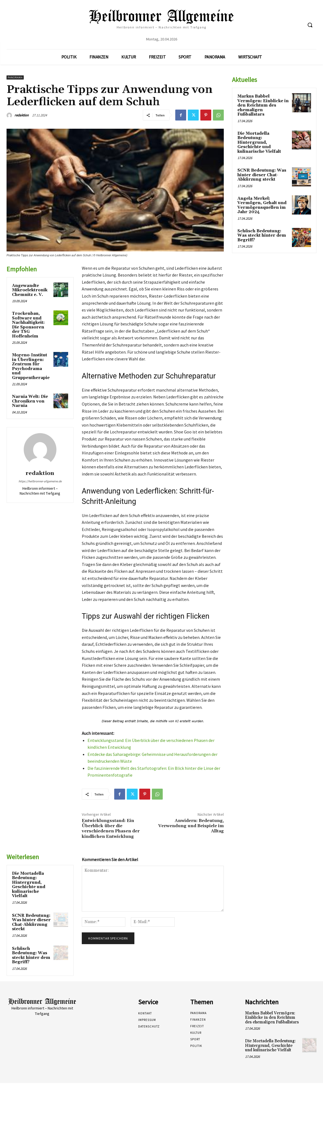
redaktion (21, 115)
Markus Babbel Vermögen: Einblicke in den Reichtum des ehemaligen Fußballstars (263, 105)
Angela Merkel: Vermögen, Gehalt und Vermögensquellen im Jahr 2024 (261, 205)
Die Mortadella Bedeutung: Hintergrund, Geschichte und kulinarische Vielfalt (28, 885)
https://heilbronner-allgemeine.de (40, 481)
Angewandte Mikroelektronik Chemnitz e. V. (29, 290)
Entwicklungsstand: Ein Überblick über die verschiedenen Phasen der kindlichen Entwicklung (111, 828)
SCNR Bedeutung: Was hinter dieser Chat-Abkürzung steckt (31, 922)
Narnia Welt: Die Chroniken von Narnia (30, 401)
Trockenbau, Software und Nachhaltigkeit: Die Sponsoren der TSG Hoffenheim (28, 325)
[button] (309, 24)
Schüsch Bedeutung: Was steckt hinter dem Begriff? (31, 955)
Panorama (15, 77)
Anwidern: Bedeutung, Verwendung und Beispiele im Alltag (191, 826)
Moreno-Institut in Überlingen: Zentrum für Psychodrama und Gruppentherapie (31, 366)
